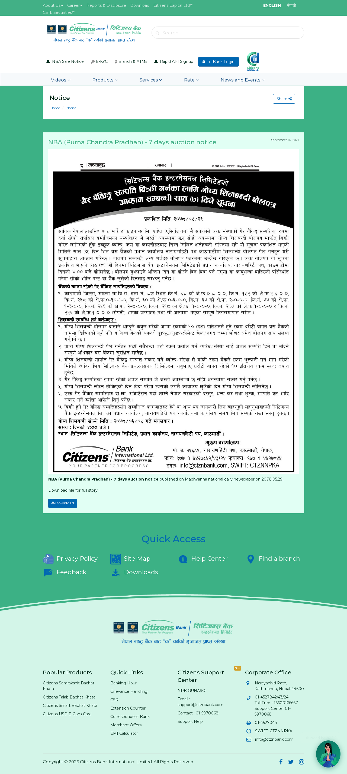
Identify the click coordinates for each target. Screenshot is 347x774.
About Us (53, 5)
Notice (71, 108)
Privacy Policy (70, 558)
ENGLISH (272, 5)
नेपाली (291, 5)
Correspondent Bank (130, 715)
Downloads (134, 571)
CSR (114, 698)
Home (55, 108)
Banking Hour (123, 682)
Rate (167, 79)
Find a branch (272, 558)
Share (283, 98)
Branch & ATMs (131, 61)
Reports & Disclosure (106, 5)
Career (74, 5)
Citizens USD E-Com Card (67, 712)
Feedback (64, 571)
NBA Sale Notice (65, 61)
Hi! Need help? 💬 (320, 735)
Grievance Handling (128, 690)
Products (95, 79)
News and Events (210, 79)
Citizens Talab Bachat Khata (69, 696)
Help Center (203, 558)
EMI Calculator (124, 732)
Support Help (190, 720)
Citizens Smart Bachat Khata (70, 704)
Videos (59, 79)
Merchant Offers (126, 723)
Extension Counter (128, 707)
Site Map (130, 558)
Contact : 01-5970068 (198, 712)
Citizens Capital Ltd (171, 5)
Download (139, 5)
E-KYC (99, 61)
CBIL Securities (57, 12)
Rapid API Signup (173, 61)
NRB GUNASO (191, 689)
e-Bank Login (218, 61)
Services (133, 79)
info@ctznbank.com (274, 738)
